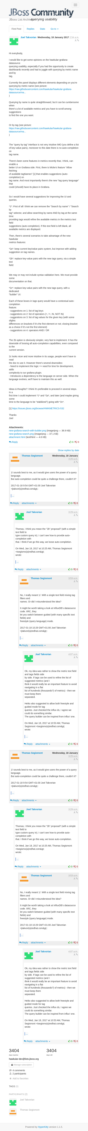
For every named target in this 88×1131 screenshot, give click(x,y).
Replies (30, 29)
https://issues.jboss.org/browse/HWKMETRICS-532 (38, 408)
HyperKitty (43, 1127)
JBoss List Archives (41, 13)
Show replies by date (68, 450)
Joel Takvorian (28, 37)
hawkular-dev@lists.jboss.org (24, 1059)
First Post (16, 29)
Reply (13, 442)
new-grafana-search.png (21, 434)
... (13, 495)
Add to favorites (18, 1078)
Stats (42, 29)
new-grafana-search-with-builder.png (27, 430)
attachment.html (17, 437)
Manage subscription (21, 1065)
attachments (29, 503)
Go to (55, 29)
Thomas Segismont (32, 455)
